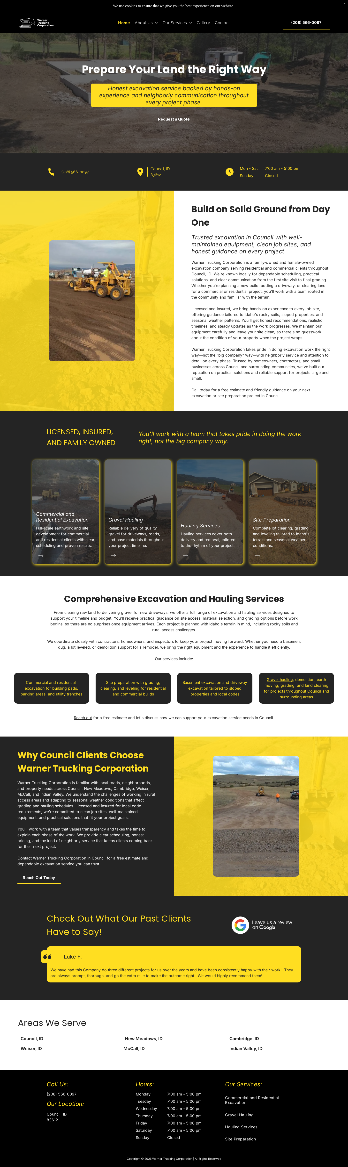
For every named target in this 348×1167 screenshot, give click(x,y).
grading (287, 685)
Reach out (83, 717)
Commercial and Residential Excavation (62, 517)
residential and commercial (295, 268)
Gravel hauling (280, 679)
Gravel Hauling (125, 520)
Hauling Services (200, 526)
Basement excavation (201, 682)
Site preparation (120, 682)
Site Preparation (272, 520)
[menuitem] (124, 22)
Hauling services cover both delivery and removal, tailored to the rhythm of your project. (208, 539)
